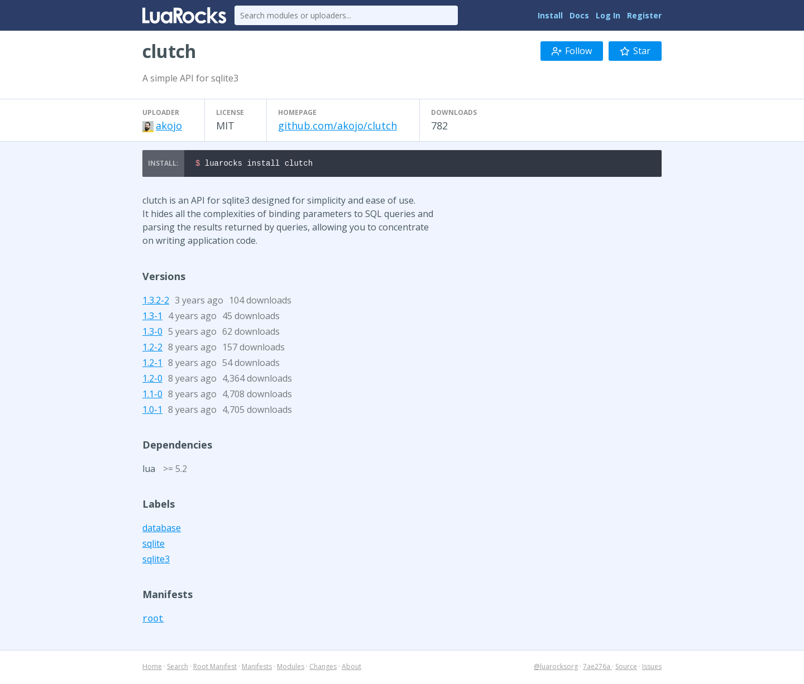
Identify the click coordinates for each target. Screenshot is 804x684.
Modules (290, 668)
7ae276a (597, 668)
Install (550, 15)
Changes (323, 668)
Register (644, 15)
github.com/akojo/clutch (337, 125)
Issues (652, 668)
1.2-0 (152, 380)
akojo (169, 125)
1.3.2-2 (155, 302)
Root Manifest (215, 668)
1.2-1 (152, 364)
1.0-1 (152, 411)
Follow (572, 51)
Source (626, 668)
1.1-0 (152, 395)
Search (177, 668)
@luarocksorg (556, 668)
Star (635, 51)
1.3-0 (152, 333)
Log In (608, 15)
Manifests (257, 668)
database (161, 529)
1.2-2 (152, 349)
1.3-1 (152, 317)
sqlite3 (156, 561)
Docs (579, 15)
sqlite (153, 545)
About (351, 668)
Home (152, 668)
